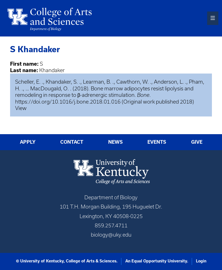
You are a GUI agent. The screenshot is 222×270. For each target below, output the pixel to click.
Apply (28, 142)
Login (201, 261)
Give (196, 142)
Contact (71, 142)
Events (156, 142)
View (21, 108)
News (115, 142)
